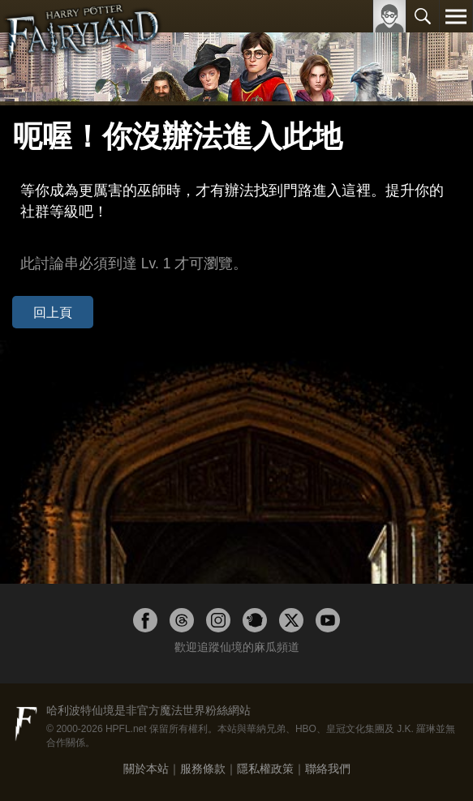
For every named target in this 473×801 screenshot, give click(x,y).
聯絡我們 (327, 768)
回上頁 (52, 312)
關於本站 (146, 768)
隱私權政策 (265, 768)
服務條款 (203, 768)
